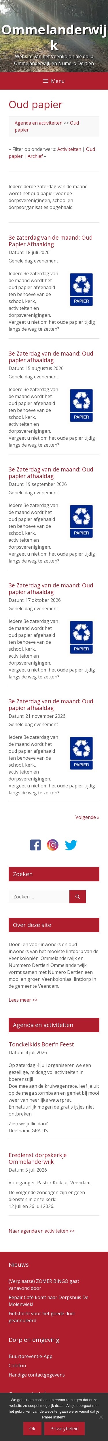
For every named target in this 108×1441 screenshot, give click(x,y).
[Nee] (101, 1417)
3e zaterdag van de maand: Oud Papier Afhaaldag (51, 241)
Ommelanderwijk (54, 37)
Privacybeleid (64, 1428)
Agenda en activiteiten (38, 123)
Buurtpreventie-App (30, 1356)
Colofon (17, 1365)
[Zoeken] (77, 896)
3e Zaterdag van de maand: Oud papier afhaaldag (51, 356)
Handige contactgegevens (37, 1375)
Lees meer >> (23, 1000)
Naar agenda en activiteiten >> (42, 1231)
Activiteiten (69, 149)
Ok (32, 1428)
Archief (35, 156)
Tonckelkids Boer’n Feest (41, 1044)
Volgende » (87, 817)
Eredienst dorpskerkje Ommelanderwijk (38, 1158)
